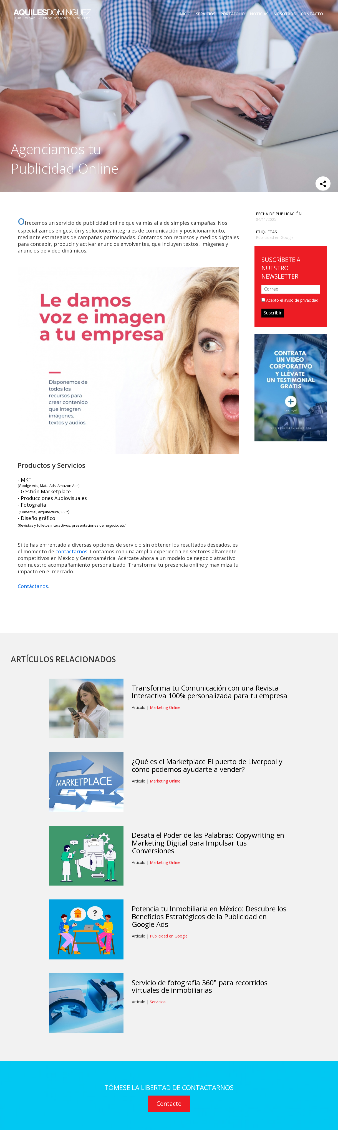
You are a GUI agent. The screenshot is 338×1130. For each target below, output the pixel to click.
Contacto (169, 1104)
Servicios (158, 1001)
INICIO (185, 14)
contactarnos (71, 551)
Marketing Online (165, 707)
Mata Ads (48, 485)
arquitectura (48, 511)
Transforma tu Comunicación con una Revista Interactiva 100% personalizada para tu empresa (209, 691)
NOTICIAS (259, 14)
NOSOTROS (285, 14)
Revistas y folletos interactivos (44, 525)
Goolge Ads (28, 485)
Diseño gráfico (38, 518)
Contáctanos (33, 586)
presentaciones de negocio (95, 525)
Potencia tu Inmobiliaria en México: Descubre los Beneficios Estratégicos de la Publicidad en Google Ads (209, 916)
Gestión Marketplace (46, 491)
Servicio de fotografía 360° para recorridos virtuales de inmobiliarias (200, 986)
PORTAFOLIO (233, 14)
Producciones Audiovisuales (54, 498)
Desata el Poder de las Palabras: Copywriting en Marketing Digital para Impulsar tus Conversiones (208, 842)
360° (64, 511)
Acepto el (289, 300)
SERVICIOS (205, 14)
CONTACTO (312, 14)
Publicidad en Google (275, 237)
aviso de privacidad (301, 300)
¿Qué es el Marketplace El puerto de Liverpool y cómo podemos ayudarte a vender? (207, 765)
